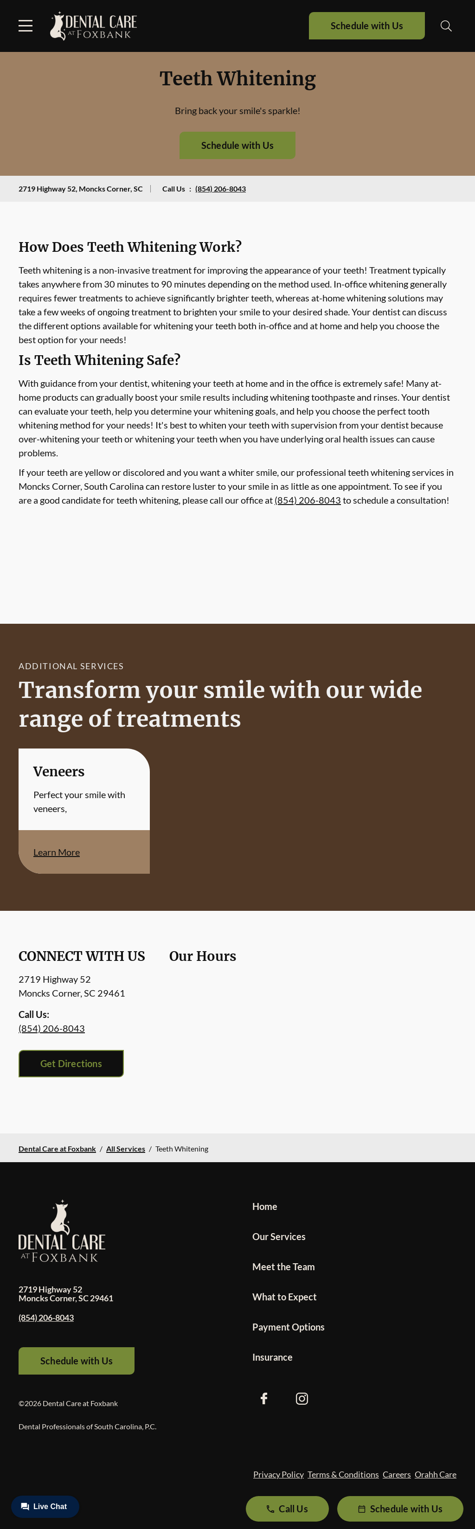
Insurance (272, 1357)
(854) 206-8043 (220, 188)
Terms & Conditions (343, 1474)
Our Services (279, 1236)
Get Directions (71, 1063)
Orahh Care (435, 1474)
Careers (397, 1474)
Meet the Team (283, 1266)
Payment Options (288, 1326)
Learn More (56, 851)
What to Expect (284, 1296)
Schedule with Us (367, 25)
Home (264, 1206)
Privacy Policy (278, 1474)
